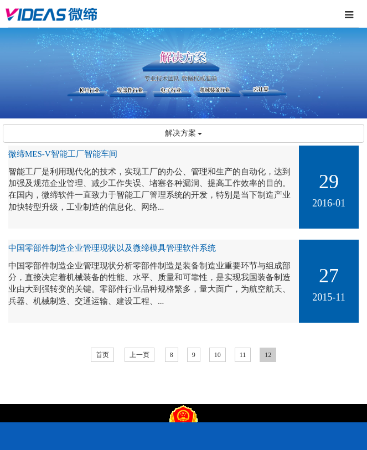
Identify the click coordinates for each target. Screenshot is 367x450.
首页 (102, 355)
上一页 (139, 355)
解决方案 (184, 133)
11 (243, 355)
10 (217, 355)
